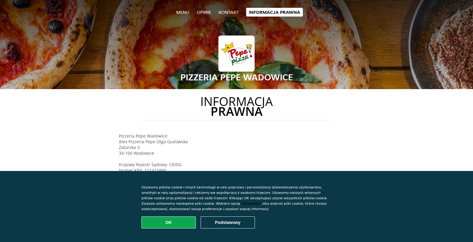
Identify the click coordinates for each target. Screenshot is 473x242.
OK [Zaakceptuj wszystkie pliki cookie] (169, 222)
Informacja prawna (274, 12)
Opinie (204, 12)
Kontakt (228, 12)
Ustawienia (251, 203)
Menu (182, 12)
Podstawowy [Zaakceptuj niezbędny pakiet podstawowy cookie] (228, 222)
